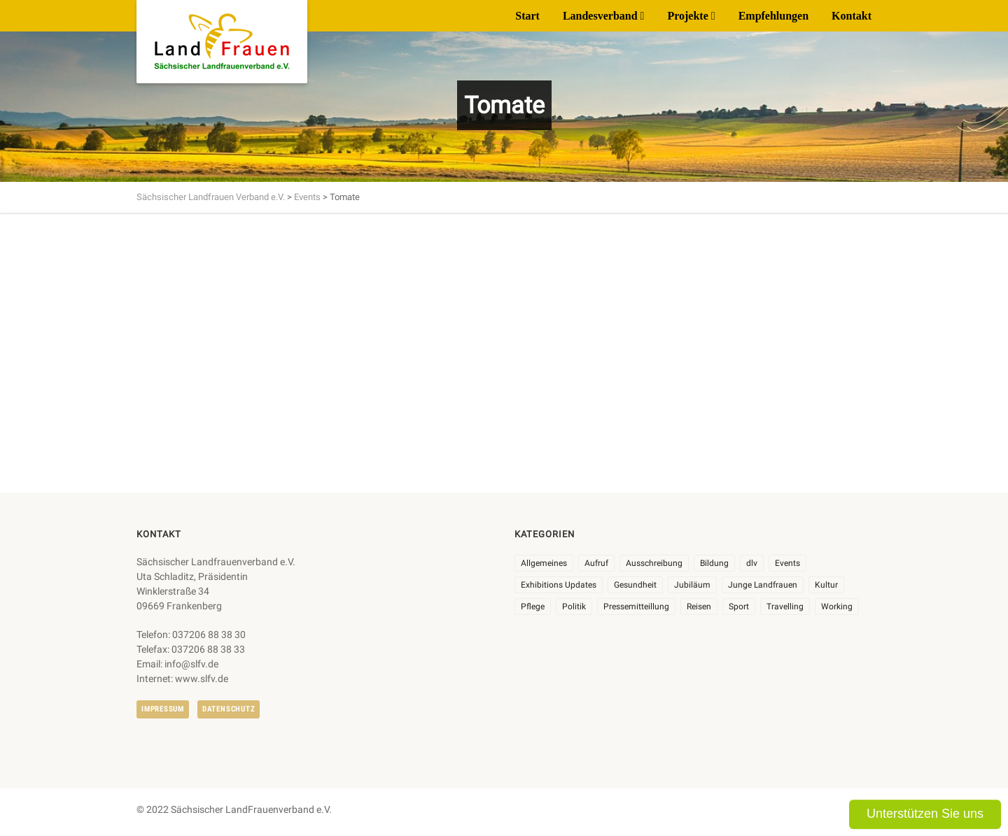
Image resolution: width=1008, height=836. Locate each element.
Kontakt (852, 16)
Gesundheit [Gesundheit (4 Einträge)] (635, 585)
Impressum (162, 709)
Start (527, 16)
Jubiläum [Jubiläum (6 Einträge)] (692, 585)
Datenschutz (228, 709)
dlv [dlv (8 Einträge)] (751, 563)
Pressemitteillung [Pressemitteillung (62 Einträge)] (636, 606)
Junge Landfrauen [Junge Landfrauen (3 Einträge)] (762, 585)
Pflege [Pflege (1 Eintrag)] (533, 606)
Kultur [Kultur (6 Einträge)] (826, 585)
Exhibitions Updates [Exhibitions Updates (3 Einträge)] (558, 585)
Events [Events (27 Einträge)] (787, 563)
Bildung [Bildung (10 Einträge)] (714, 563)
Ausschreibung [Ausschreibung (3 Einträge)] (654, 563)
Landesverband (600, 16)
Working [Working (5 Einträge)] (837, 606)
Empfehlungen (773, 16)
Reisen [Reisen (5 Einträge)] (699, 606)
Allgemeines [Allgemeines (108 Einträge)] (544, 563)
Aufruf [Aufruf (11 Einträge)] (596, 563)
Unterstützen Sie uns (925, 814)
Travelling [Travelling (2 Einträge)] (785, 606)
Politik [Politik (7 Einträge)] (574, 606)
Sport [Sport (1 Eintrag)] (739, 606)
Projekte (687, 16)
